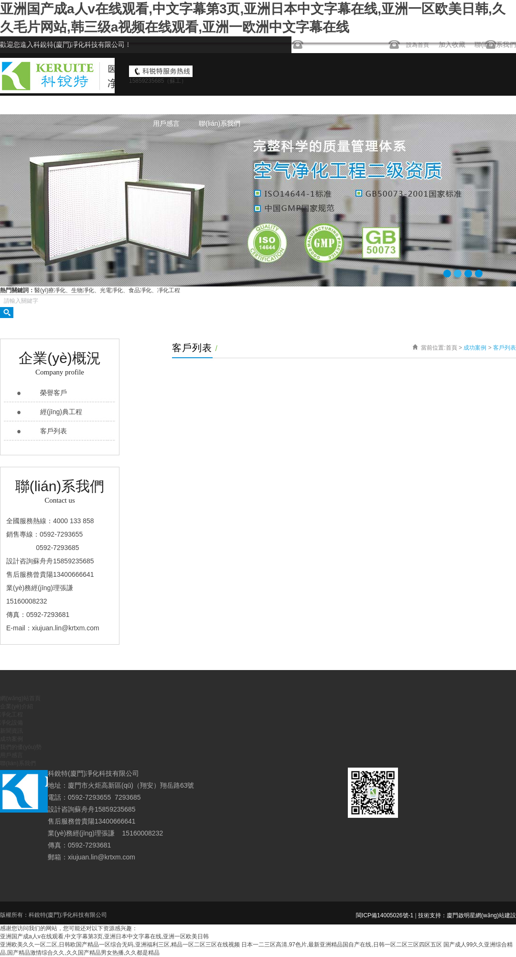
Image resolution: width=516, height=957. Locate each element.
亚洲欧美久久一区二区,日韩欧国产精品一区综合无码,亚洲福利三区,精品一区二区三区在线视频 (120, 944)
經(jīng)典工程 (61, 412)
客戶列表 (53, 431)
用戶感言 (166, 123)
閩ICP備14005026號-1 (384, 915)
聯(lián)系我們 (219, 123)
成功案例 (427, 105)
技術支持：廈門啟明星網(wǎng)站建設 (467, 915)
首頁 (451, 347)
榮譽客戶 (53, 392)
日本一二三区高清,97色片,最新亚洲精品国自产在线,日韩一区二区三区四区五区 (341, 944)
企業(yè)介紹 (238, 105)
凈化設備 (335, 105)
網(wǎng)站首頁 (176, 105)
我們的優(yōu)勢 (484, 105)
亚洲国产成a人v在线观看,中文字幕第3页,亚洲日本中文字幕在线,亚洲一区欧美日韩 (104, 936)
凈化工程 (290, 105)
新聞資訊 (381, 105)
